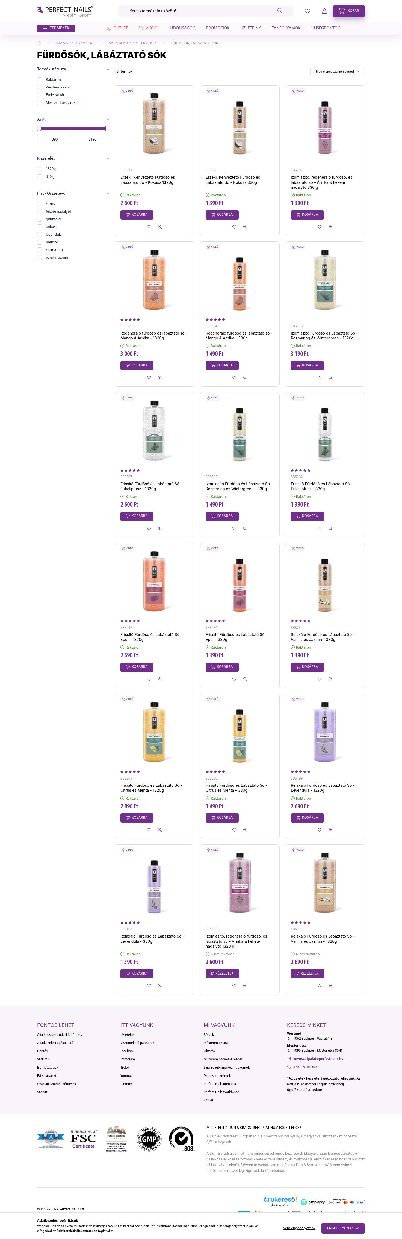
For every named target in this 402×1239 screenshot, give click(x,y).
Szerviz (42, 1092)
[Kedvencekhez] (149, 227)
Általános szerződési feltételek (59, 1035)
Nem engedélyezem (299, 1228)
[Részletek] (222, 973)
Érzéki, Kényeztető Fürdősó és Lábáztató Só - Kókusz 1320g (147, 179)
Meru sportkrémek (217, 1076)
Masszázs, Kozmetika (75, 43)
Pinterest (127, 1084)
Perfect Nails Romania (220, 1084)
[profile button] (307, 11)
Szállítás (43, 1059)
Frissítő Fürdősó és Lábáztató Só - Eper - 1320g (151, 637)
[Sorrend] (337, 71)
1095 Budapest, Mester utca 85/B (317, 1050)
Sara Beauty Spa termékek (132, 43)
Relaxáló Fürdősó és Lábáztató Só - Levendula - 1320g (323, 788)
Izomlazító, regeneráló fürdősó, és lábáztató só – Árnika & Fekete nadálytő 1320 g (236, 941)
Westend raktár (58, 87)
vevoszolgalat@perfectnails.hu (318, 1059)
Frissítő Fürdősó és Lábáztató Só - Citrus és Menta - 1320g (151, 788)
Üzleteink (250, 28)
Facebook (127, 1051)
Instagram (127, 1059)
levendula (54, 235)
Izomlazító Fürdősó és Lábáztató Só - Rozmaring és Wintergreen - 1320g (324, 335)
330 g (50, 177)
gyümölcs (54, 219)
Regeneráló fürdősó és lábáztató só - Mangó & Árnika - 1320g (153, 335)
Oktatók (209, 1051)
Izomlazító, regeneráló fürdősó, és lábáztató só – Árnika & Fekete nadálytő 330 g (321, 182)
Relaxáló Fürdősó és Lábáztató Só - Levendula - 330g (152, 938)
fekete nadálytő (58, 212)
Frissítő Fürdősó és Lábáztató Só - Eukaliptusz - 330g (322, 486)
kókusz (51, 227)
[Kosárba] (136, 215)
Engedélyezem (340, 1228)
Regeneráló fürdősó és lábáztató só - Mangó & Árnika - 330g (239, 335)
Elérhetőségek (47, 1067)
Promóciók (217, 28)
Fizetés (42, 1051)
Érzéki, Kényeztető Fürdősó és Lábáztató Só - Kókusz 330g (233, 179)
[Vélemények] (131, 319)
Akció (148, 28)
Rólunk (209, 1035)
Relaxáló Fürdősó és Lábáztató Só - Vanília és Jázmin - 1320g (323, 938)
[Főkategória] (39, 43)
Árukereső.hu (280, 1205)
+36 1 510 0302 (305, 1067)
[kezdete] (53, 139)
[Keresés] (206, 11)
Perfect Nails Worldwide (221, 1092)
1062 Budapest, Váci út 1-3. (313, 1038)
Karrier (208, 1100)
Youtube (126, 1076)
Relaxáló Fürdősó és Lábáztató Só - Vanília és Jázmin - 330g (323, 637)
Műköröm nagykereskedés (223, 1059)
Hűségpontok (325, 28)
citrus (50, 204)
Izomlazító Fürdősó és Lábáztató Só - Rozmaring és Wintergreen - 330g (239, 486)
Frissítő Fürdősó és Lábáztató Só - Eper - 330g (236, 637)
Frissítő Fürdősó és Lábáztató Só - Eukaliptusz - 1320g (151, 486)
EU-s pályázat (46, 1076)
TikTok (124, 1067)
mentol (52, 242)
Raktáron (53, 80)
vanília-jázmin (57, 258)
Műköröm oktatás (216, 1043)
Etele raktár (55, 95)
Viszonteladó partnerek (137, 1043)
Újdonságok (182, 28)
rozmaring (54, 250)
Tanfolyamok (286, 28)
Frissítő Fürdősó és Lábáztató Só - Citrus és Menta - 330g (236, 788)
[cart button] (349, 11)
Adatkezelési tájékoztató (55, 1043)
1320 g (51, 169)
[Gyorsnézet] (160, 227)
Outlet (116, 28)
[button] (56, 29)
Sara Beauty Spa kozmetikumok (227, 1067)
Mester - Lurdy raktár (63, 103)
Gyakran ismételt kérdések (56, 1084)
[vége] (92, 139)
